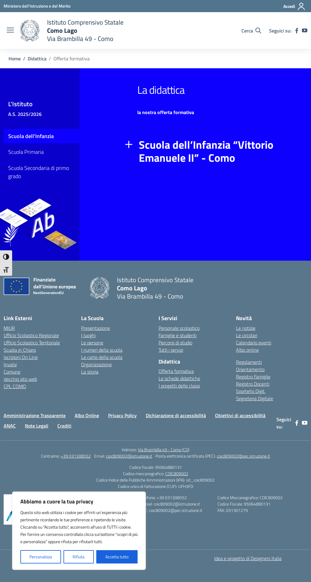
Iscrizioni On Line (21, 357)
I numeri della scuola (101, 350)
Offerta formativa (176, 371)
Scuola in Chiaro (20, 350)
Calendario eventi (253, 342)
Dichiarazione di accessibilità (176, 415)
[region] (79, 531)
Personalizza (40, 556)
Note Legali (36, 425)
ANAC (10, 425)
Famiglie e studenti (178, 335)
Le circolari (246, 335)
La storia (89, 371)
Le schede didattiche (179, 378)
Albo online (247, 350)
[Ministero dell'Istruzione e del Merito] (37, 6)
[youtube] (304, 30)
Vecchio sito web (20, 379)
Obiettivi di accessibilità (240, 415)
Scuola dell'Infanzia (31, 136)
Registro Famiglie (253, 376)
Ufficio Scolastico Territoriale (32, 342)
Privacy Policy (122, 415)
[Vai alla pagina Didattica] (37, 58)
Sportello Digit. (250, 391)
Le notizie (245, 328)
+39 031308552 (76, 456)
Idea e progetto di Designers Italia (248, 558)
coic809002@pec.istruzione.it (243, 456)
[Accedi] (294, 6)
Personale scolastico (179, 328)
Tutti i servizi (171, 350)
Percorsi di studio (175, 342)
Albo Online (87, 415)
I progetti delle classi (179, 385)
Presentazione (95, 328)
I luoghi (88, 335)
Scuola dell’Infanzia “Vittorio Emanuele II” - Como (206, 151)
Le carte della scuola (101, 357)
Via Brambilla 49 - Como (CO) (164, 449)
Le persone (92, 342)
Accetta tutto (116, 556)
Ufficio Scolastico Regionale (31, 335)
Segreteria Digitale (254, 398)
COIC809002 (176, 473)
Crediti (64, 425)
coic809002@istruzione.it (129, 456)
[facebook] (296, 30)
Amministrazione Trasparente (35, 415)
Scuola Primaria (26, 152)
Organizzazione (96, 364)
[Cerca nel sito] (251, 31)
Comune (12, 371)
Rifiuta (78, 556)
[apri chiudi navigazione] (10, 30)
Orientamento (250, 369)
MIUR (9, 328)
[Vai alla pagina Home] (15, 58)
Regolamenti (249, 362)
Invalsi (10, 364)
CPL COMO (15, 386)
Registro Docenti (252, 383)
